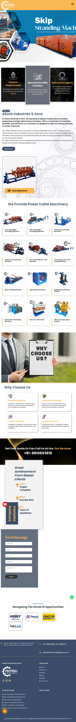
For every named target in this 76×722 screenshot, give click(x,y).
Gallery (42, 673)
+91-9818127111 (60, 644)
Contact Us (43, 681)
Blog (41, 675)
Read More (9, 149)
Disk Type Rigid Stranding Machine (13, 697)
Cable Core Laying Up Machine (12, 702)
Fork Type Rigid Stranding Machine (13, 694)
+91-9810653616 (49, 644)
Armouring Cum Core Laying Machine (14, 708)
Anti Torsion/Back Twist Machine (13, 705)
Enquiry (42, 678)
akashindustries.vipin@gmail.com (56, 652)
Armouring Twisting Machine (12, 700)
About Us (43, 670)
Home (42, 667)
